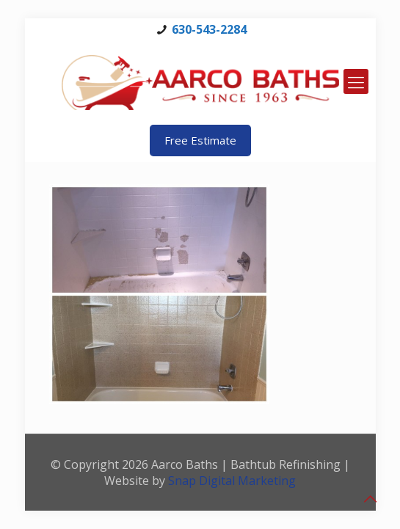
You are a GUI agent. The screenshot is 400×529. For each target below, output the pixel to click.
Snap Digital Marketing (232, 481)
